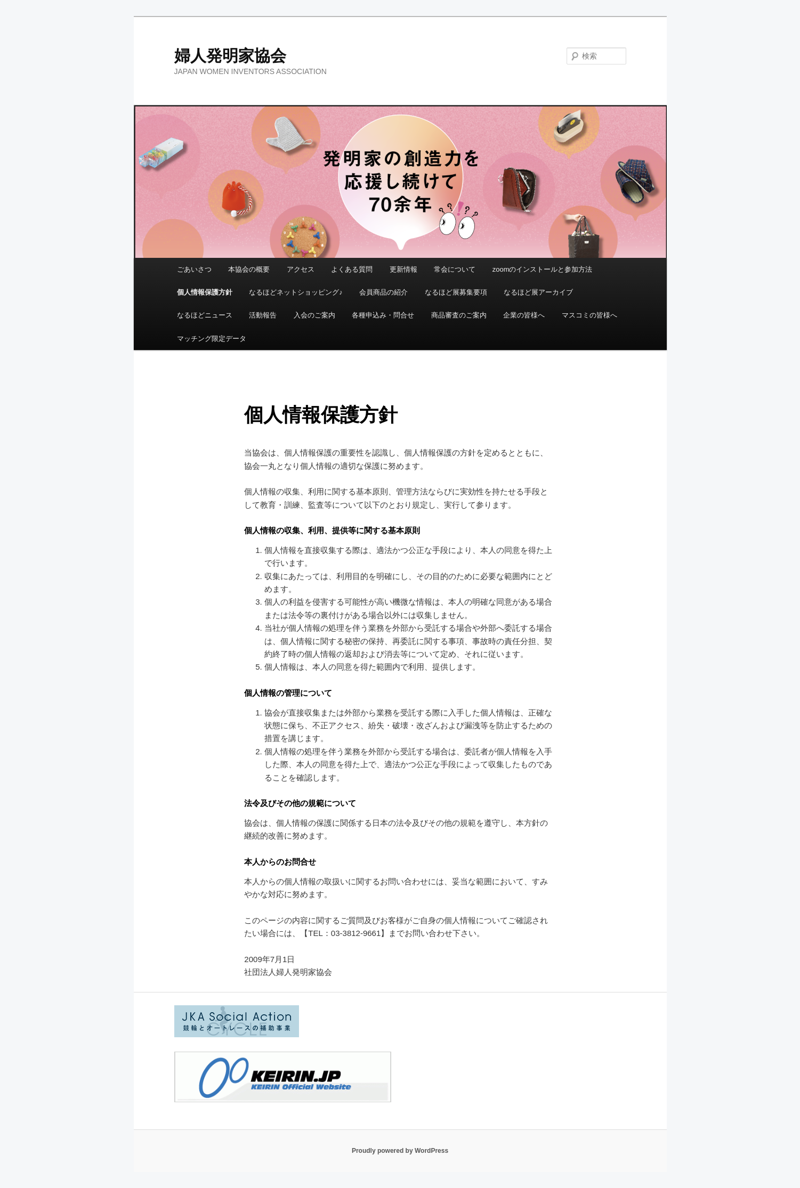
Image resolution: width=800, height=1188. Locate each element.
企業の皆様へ (524, 315)
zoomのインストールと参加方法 (542, 269)
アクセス (300, 269)
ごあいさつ (194, 269)
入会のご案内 (314, 315)
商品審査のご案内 (459, 315)
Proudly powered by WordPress (400, 1150)
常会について (454, 269)
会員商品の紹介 (383, 292)
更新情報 (403, 269)
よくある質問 (352, 269)
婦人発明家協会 (230, 55)
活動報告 (263, 315)
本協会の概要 (249, 269)
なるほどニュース (204, 315)
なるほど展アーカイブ (538, 292)
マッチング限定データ (211, 339)
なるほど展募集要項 (456, 292)
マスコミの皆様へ (589, 315)
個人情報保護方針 (204, 292)
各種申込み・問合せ (383, 315)
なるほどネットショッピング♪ (296, 292)
